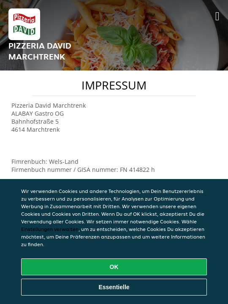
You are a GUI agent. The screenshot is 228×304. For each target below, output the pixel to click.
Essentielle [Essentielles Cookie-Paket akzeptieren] (113, 287)
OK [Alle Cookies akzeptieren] (114, 266)
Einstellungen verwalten (50, 229)
